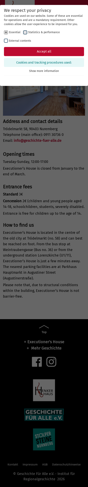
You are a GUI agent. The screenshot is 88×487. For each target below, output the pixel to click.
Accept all (44, 51)
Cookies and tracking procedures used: (44, 62)
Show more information (44, 71)
